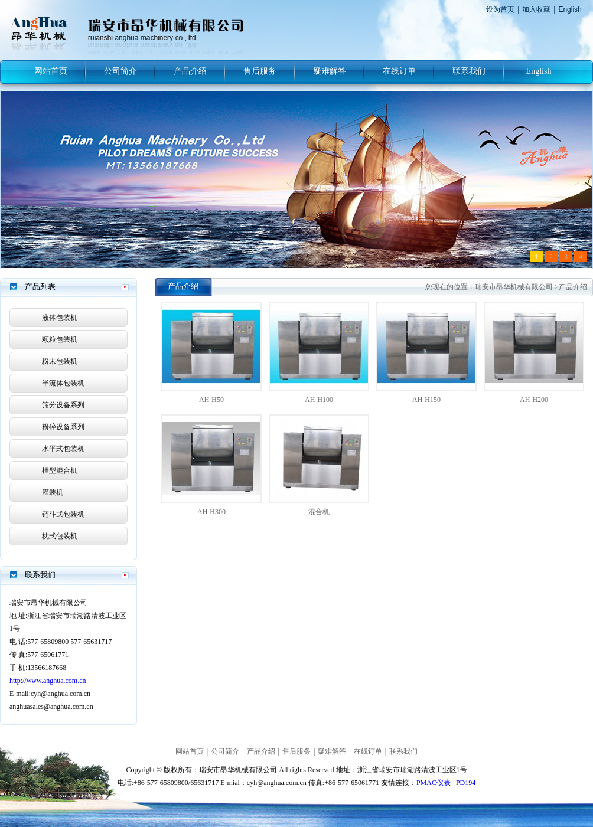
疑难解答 (329, 71)
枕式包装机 (59, 536)
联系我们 (469, 71)
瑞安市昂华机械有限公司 (514, 287)
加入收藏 (536, 9)
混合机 (319, 512)
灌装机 (52, 492)
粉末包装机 (59, 361)
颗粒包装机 (59, 339)
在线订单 (399, 71)
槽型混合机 (59, 470)
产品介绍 (190, 71)
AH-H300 (211, 512)
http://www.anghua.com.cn (47, 680)
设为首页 (500, 9)
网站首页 (50, 71)
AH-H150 (426, 399)
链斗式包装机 (63, 514)
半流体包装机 (63, 383)
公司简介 (120, 71)
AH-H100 (319, 399)
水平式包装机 (63, 448)
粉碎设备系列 (63, 427)
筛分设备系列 (63, 405)
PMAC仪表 (433, 783)
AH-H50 (211, 399)
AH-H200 (534, 399)
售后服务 (259, 71)
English (569, 9)
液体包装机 (59, 317)
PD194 (465, 783)
